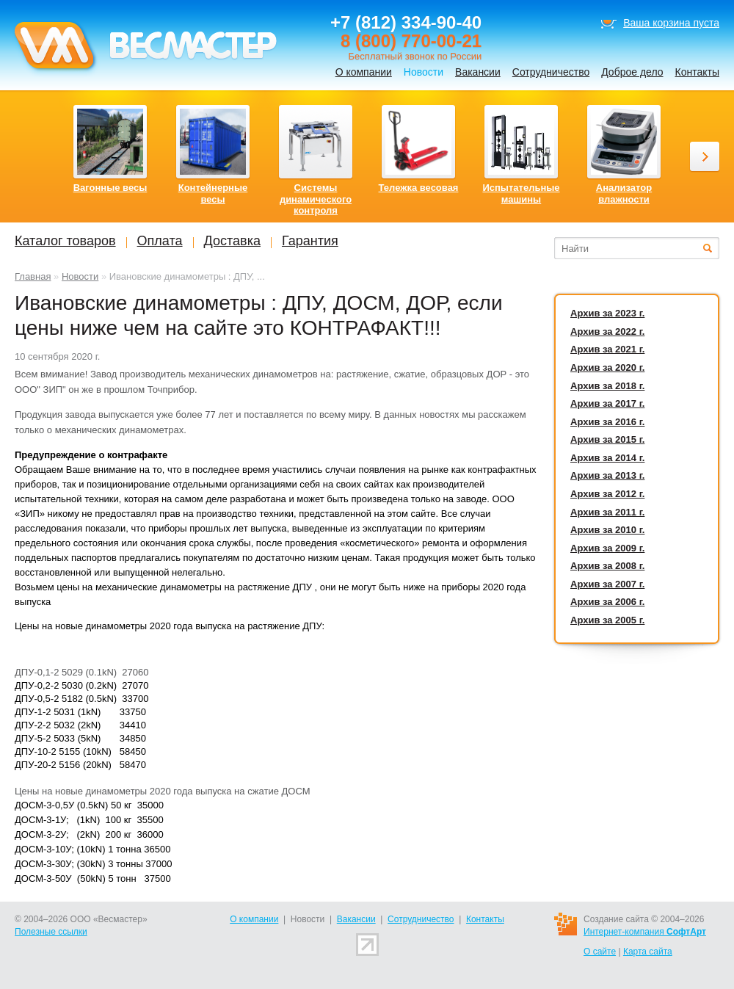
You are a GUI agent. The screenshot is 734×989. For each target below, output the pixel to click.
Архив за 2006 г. (607, 601)
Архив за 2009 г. (607, 548)
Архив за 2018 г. (607, 385)
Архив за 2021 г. (607, 349)
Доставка (232, 240)
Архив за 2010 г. (607, 529)
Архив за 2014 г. (607, 457)
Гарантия (310, 240)
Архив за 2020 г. (607, 367)
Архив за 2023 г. (607, 313)
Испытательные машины (520, 193)
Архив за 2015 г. (607, 439)
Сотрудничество (550, 72)
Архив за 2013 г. (607, 475)
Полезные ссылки (51, 932)
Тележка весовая (419, 187)
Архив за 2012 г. (607, 493)
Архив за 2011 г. (607, 512)
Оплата (160, 240)
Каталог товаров (65, 240)
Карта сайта (647, 951)
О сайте (600, 951)
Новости (80, 276)
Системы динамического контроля (316, 199)
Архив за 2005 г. (607, 620)
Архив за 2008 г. (607, 565)
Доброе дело (632, 72)
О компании (363, 72)
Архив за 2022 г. (607, 331)
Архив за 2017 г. (607, 403)
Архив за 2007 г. (607, 584)
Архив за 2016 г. (607, 421)
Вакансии (478, 72)
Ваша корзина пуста (671, 23)
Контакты (697, 72)
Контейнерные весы (213, 193)
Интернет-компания (645, 932)
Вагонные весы (110, 187)
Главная (33, 276)
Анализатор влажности (624, 193)
